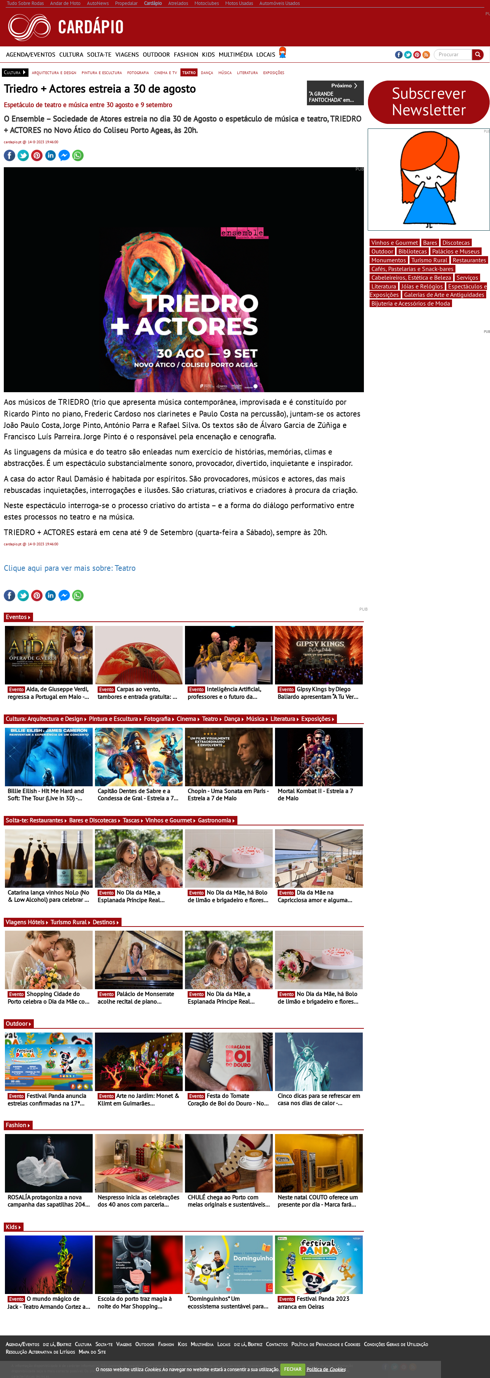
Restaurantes (49, 820)
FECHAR (293, 1369)
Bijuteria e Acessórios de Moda (410, 303)
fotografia (138, 72)
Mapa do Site (92, 1351)
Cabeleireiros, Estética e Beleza (411, 277)
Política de (326, 1369)
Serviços (467, 277)
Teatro (212, 718)
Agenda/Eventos (30, 54)
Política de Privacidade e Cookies (325, 1344)
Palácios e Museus (456, 251)
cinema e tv (165, 72)
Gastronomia (217, 820)
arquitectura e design (54, 72)
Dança (234, 718)
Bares (430, 242)
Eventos (18, 617)
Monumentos (388, 260)
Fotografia (159, 718)
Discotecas (456, 242)
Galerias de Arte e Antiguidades (444, 294)
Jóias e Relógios (422, 286)
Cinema (189, 718)
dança (207, 72)
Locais (265, 54)
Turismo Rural (71, 922)
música (225, 72)
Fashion (186, 54)
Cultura (71, 54)
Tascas (133, 820)
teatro (189, 72)
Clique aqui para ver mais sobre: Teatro (70, 567)
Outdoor (156, 54)
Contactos (277, 1344)
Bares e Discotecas (95, 820)
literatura (247, 72)
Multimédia (236, 54)
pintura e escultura (102, 72)
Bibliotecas (412, 251)
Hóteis (38, 922)
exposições (273, 72)
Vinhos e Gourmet (170, 820)
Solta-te (99, 54)
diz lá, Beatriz (57, 1344)
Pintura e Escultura (115, 718)
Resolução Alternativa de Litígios (40, 1351)
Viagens (127, 54)
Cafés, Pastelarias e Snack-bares (412, 268)
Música (257, 718)
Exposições (318, 718)
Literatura (285, 718)
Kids (208, 54)
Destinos (106, 922)
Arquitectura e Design (57, 718)
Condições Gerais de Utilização (396, 1344)
